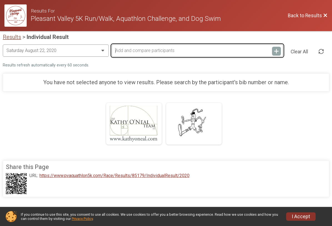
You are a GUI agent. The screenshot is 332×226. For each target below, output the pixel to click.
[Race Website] (17, 15)
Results (12, 37)
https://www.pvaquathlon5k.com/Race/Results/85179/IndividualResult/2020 (114, 175)
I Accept (301, 216)
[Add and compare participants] (197, 50)
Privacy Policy (82, 219)
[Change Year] (56, 50)
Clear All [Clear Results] (299, 51)
